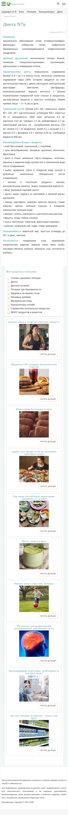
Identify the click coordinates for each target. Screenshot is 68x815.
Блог (21, 12)
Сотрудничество (43, 774)
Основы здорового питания (26, 278)
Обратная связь (23, 774)
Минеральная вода (21, 301)
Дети (59, 12)
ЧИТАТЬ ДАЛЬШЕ (48, 354)
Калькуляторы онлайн (23, 304)
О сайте (8, 774)
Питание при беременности (26, 289)
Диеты (14, 282)
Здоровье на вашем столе (25, 293)
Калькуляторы (46, 12)
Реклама (59, 774)
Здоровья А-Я (8, 12)
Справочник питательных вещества (30, 308)
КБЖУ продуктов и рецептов (26, 312)
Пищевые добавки (21, 297)
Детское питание (20, 285)
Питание (31, 12)
